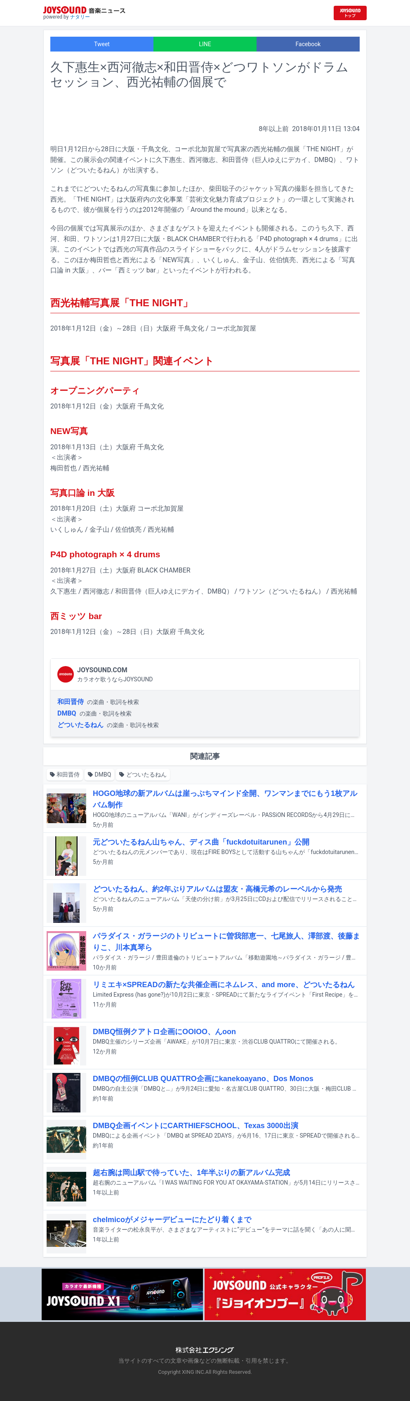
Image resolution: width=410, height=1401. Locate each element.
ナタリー (80, 17)
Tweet (102, 44)
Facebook (308, 44)
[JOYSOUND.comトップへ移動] (350, 13)
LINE (205, 44)
